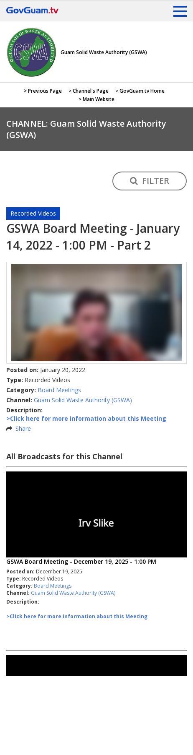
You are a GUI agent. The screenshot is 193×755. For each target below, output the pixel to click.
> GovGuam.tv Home (140, 90)
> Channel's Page (89, 90)
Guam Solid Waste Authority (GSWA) (83, 400)
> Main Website (96, 99)
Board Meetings (59, 390)
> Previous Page (43, 90)
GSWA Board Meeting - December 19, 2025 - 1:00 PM (81, 561)
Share (23, 428)
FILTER (149, 180)
